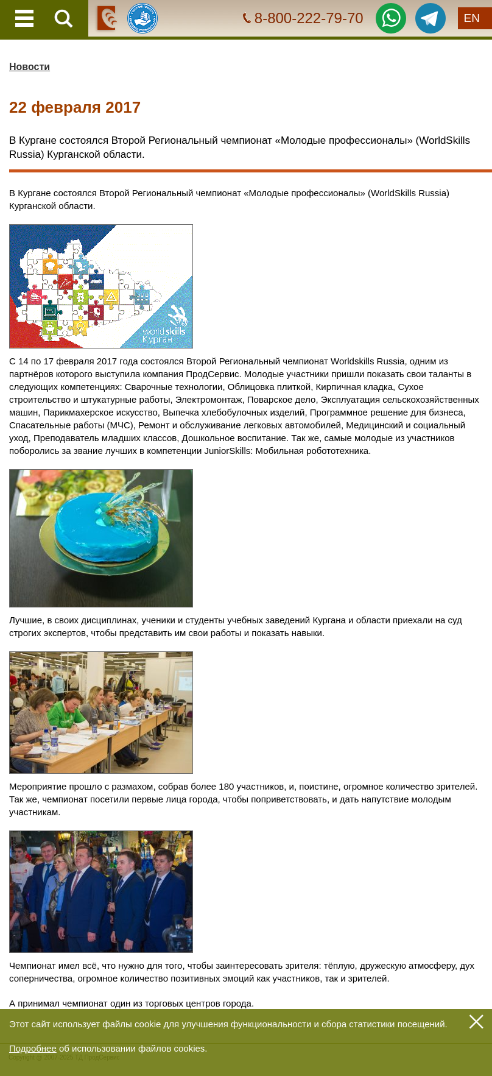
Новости (29, 67)
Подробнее (33, 1048)
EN (472, 18)
